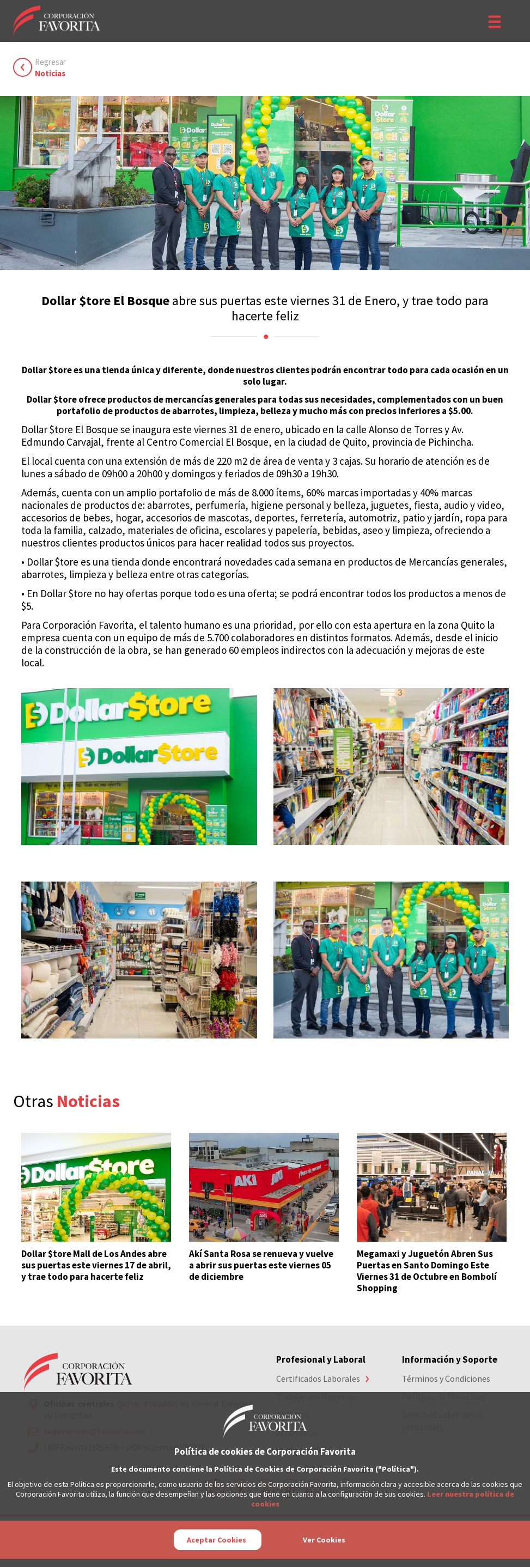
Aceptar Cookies (216, 1540)
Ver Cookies (324, 1540)
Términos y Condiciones (446, 1378)
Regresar (50, 68)
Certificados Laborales (318, 1378)
